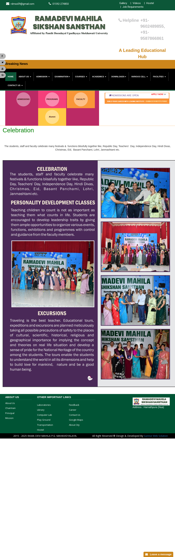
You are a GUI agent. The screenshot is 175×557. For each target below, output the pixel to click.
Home (11, 77)
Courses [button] (81, 77)
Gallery (123, 3)
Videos (137, 3)
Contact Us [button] (15, 85)
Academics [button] (99, 77)
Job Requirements (133, 6)
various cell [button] (139, 77)
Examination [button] (62, 77)
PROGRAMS (52, 99)
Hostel (150, 3)
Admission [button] (43, 77)
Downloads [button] (118, 77)
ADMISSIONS (23, 99)
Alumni (52, 117)
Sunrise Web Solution (156, 435)
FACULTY (80, 99)
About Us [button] (25, 77)
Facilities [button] (159, 77)
